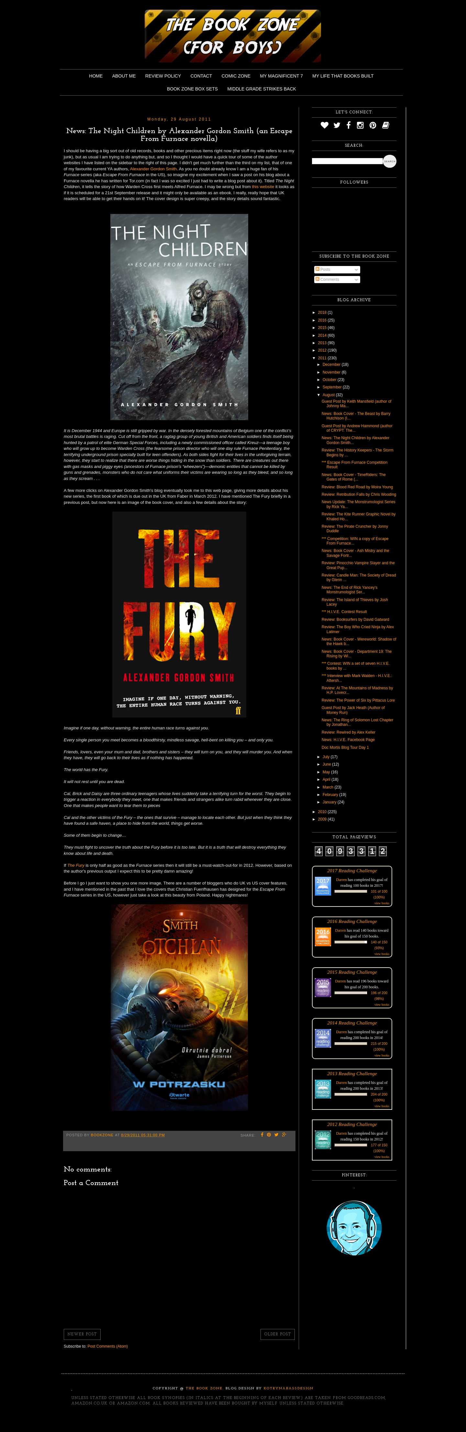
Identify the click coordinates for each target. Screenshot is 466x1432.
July (327, 757)
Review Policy (163, 76)
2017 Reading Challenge (352, 870)
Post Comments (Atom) (107, 1346)
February (331, 794)
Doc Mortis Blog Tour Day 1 (345, 747)
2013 (323, 343)
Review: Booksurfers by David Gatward (355, 619)
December (332, 364)
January (330, 802)
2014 (323, 335)
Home (96, 76)
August (329, 395)
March (329, 787)
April (327, 779)
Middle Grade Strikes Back (261, 88)
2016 (323, 320)
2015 (323, 327)
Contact (201, 76)
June (327, 764)
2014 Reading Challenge (352, 1022)
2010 (323, 812)
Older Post (277, 1334)
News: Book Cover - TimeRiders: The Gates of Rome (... (354, 477)
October (330, 379)
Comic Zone (236, 76)
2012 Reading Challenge (352, 1124)
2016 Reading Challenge (352, 921)
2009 (323, 819)
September (333, 387)
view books (381, 903)
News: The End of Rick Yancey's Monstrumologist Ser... (349, 589)
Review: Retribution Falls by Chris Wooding (359, 494)
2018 (323, 312)
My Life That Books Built (342, 76)
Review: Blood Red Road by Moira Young (357, 487)
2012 (323, 350)
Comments (327, 279)
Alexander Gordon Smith (153, 168)
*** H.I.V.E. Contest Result (344, 612)
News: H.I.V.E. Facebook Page (348, 739)
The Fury (75, 865)
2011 (323, 358)
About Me (124, 76)
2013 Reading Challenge (352, 1073)
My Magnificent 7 (281, 76)
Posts (323, 269)
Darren (341, 879)
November (332, 372)
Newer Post (82, 1334)
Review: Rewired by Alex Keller (348, 732)
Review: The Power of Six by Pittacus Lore (358, 700)
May (327, 772)
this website (263, 186)
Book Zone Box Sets (192, 88)
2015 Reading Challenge (352, 972)
